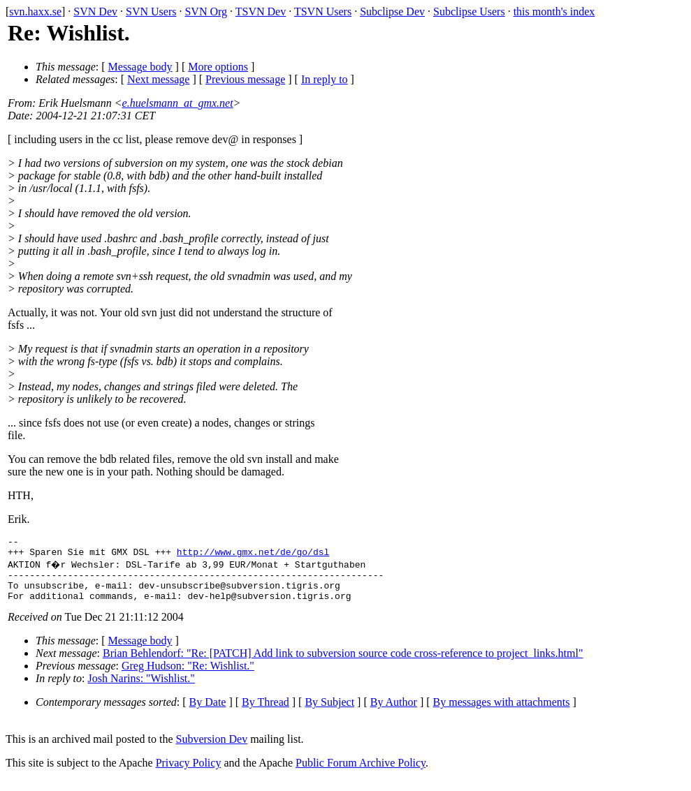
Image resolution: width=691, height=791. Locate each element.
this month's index (554, 11)
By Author (393, 712)
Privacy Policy (188, 773)
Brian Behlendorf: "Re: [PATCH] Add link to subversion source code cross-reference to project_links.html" (343, 664)
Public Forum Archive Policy (360, 773)
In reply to (324, 79)
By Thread (265, 712)
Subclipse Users (469, 11)
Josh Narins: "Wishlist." (141, 689)
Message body (140, 67)
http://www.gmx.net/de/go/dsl (253, 555)
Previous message (245, 79)
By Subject (329, 712)
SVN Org (205, 11)
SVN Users (151, 11)
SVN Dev (95, 11)
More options (218, 67)
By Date (207, 712)
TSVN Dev (260, 11)
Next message (158, 79)
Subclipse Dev (392, 11)
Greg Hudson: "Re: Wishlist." (188, 676)
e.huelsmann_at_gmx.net (177, 103)
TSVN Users (322, 11)
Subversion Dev (212, 749)
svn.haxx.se (35, 11)
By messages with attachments (501, 712)
